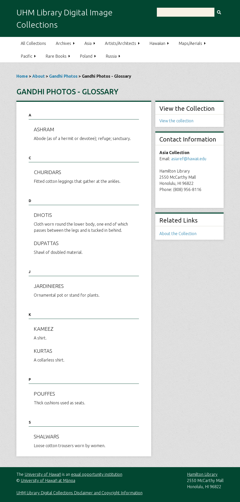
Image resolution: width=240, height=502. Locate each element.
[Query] (190, 12)
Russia (111, 56)
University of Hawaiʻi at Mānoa (48, 480)
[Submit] (219, 12)
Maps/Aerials (190, 43)
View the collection (176, 120)
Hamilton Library (202, 474)
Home (22, 76)
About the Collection (178, 233)
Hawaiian (157, 43)
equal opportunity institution (96, 474)
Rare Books (56, 56)
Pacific (26, 56)
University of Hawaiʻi (43, 474)
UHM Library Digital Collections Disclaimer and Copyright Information (79, 492)
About (38, 76)
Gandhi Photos (63, 76)
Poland (86, 56)
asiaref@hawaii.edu (188, 158)
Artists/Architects (120, 43)
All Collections (33, 43)
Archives (63, 43)
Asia (88, 43)
